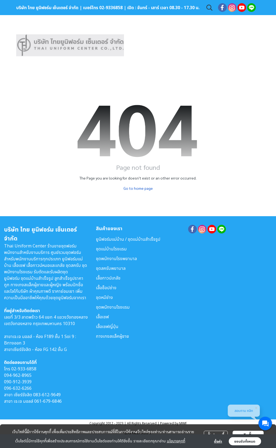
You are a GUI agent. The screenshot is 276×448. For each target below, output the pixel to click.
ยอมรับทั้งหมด (244, 441)
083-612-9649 (47, 395)
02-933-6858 (23, 369)
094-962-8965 (18, 375)
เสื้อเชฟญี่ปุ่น (107, 326)
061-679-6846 (48, 401)
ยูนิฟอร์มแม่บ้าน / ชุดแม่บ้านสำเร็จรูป (128, 239)
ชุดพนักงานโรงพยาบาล (116, 258)
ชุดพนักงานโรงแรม (113, 307)
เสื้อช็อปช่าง (106, 288)
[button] (209, 7)
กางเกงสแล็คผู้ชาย (112, 336)
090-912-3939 (18, 382)
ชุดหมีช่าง (104, 297)
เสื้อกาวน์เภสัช (108, 278)
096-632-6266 (18, 388)
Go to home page (138, 188)
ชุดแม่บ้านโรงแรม (111, 249)
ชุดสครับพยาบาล (111, 268)
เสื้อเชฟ (102, 317)
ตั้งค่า (218, 441)
